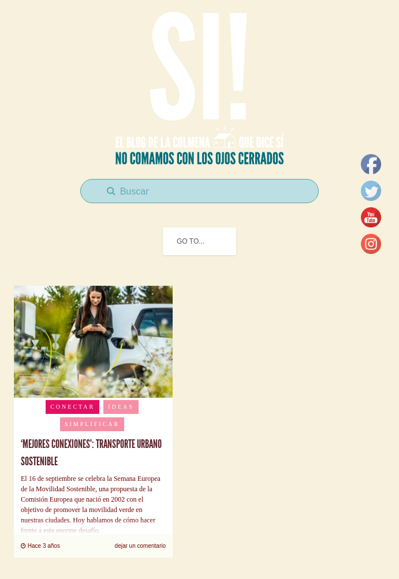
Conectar (72, 407)
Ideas (120, 407)
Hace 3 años (40, 546)
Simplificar (92, 424)
